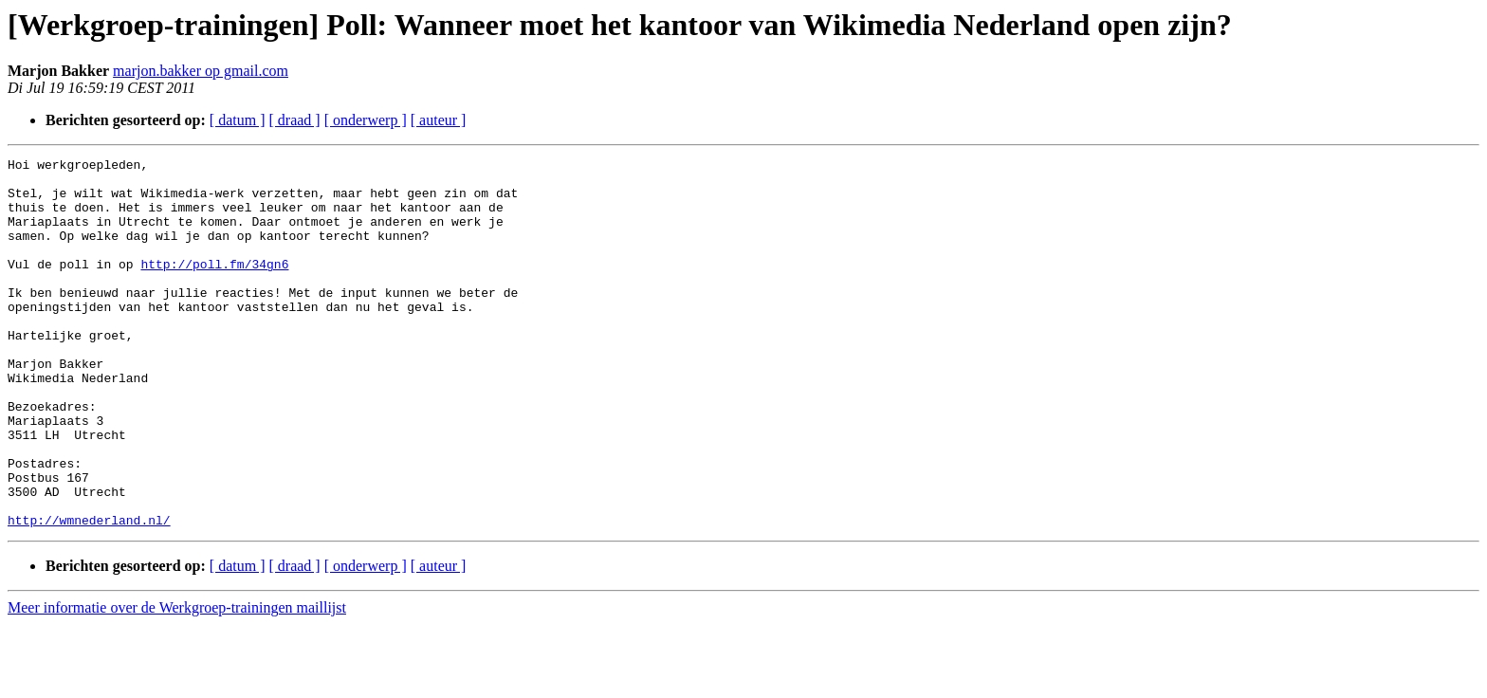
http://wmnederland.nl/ (89, 593)
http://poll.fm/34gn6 (214, 286)
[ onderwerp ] (365, 120)
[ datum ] (238, 120)
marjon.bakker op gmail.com (200, 71)
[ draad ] (295, 120)
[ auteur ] (439, 120)
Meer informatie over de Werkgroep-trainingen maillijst (177, 681)
